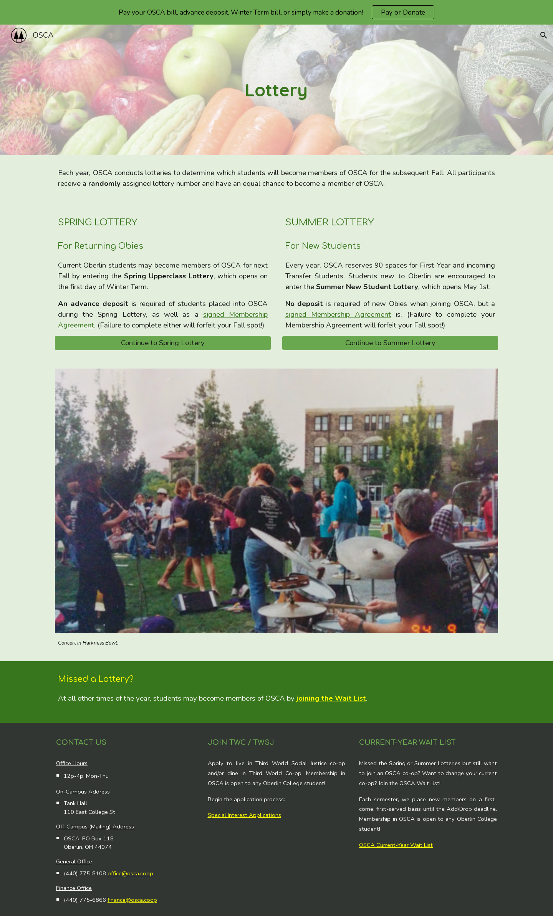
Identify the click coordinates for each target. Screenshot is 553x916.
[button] (544, 35)
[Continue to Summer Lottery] (390, 343)
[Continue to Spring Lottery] (162, 343)
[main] (276, 90)
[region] (276, 12)
